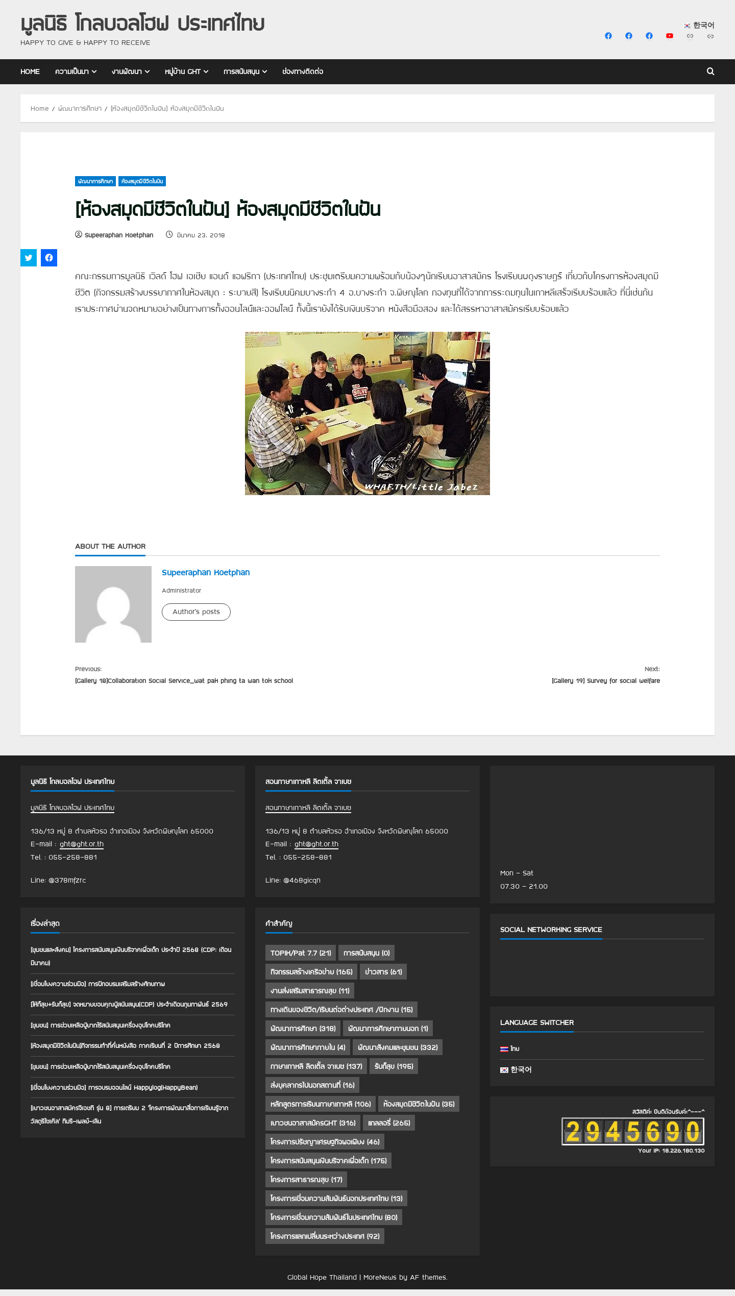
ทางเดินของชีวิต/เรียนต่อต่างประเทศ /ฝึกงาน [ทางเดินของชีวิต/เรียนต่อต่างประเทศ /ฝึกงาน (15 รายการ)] (341, 1016)
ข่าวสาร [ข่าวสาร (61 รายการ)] (383, 978)
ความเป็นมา (72, 71)
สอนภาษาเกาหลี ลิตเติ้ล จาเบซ (308, 814)
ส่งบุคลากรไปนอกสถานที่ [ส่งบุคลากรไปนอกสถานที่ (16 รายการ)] (312, 1091)
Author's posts (196, 611)
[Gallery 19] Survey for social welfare (514, 676)
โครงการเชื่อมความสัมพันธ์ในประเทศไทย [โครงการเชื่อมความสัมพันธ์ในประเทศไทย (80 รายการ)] (334, 1224)
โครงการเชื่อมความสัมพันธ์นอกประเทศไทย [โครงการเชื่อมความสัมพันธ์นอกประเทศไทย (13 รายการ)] (336, 1205)
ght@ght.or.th (82, 850)
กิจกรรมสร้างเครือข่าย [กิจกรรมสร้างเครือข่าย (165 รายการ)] (311, 978)
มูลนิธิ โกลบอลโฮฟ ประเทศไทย (142, 23)
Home (30, 71)
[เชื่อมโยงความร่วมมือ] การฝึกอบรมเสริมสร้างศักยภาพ (108, 989)
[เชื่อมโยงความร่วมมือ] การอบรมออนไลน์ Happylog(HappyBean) (125, 1119)
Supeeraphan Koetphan (119, 235)
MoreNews (380, 1283)
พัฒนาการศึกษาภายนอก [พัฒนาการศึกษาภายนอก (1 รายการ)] (388, 1035)
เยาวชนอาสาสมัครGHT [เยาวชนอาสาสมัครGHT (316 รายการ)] (313, 1129)
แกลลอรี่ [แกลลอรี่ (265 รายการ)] (389, 1129)
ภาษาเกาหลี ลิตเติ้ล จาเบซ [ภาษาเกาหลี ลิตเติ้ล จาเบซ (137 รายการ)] (316, 1073)
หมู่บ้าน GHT (183, 71)
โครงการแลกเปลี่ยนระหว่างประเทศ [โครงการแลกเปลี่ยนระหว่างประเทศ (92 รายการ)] (325, 1243)
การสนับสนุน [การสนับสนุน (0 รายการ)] (366, 959)
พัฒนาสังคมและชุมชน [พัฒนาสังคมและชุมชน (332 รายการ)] (397, 1054)
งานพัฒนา (127, 71)
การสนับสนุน (241, 71)
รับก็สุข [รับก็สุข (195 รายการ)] (394, 1073)
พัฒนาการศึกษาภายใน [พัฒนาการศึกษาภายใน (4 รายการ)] (308, 1054)
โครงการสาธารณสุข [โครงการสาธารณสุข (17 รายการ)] (306, 1186)
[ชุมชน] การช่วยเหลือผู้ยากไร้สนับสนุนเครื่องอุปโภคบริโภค (111, 1044)
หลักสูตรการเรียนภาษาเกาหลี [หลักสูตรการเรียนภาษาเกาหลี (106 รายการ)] (321, 1110)
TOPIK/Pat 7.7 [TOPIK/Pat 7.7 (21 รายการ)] (301, 959)
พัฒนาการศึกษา (95, 181)
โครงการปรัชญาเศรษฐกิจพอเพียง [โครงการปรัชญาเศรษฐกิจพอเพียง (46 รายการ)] (325, 1148)
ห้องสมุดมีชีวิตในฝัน (142, 181)
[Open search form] (711, 72)
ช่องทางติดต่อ (302, 71)
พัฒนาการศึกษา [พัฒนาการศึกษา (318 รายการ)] (303, 1035)
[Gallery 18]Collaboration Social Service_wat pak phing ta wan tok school (221, 676)
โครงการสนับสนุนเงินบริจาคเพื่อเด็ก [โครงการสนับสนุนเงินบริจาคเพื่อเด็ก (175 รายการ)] (328, 1167)
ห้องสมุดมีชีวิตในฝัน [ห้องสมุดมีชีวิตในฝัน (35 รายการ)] (418, 1110)
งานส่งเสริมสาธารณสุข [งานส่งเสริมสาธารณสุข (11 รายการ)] (310, 997)
